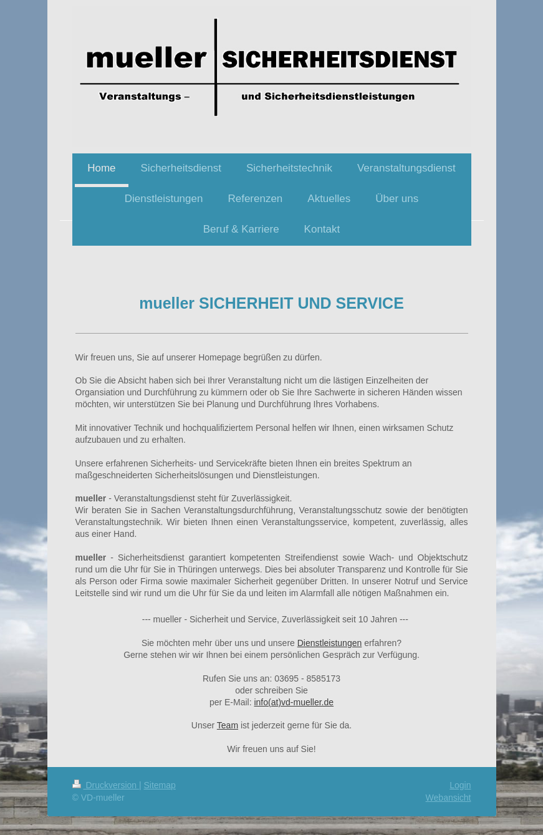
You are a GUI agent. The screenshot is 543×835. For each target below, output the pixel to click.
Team (227, 725)
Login (460, 785)
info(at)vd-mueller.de (294, 702)
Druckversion (105, 785)
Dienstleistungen (329, 643)
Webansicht (448, 798)
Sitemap (160, 785)
